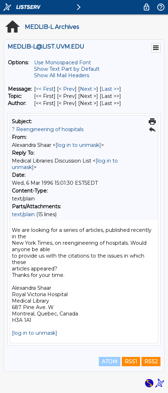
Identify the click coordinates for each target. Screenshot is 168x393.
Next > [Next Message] (88, 89)
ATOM (109, 361)
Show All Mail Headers (61, 75)
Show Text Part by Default (67, 69)
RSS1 (131, 361)
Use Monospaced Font (62, 62)
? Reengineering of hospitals (47, 129)
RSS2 (151, 361)
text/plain (23, 214)
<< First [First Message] (45, 89)
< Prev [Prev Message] (67, 89)
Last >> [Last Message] (110, 89)
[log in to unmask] (78, 145)
